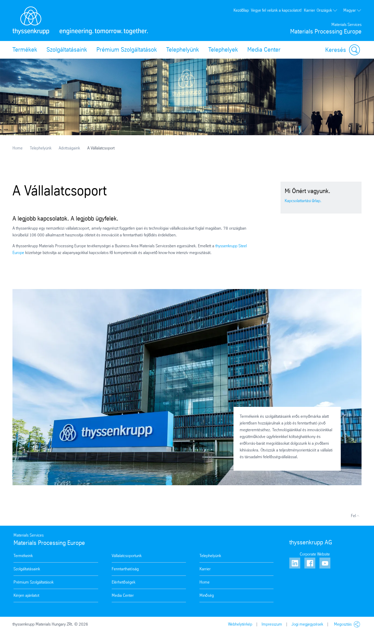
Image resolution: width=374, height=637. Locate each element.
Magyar (352, 10)
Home (17, 148)
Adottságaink (69, 148)
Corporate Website (315, 554)
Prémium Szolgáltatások (126, 49)
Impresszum (272, 624)
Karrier (309, 10)
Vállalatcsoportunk (127, 555)
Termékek (24, 49)
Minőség (206, 595)
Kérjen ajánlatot (26, 595)
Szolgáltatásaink (66, 49)
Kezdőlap (241, 10)
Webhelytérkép (240, 624)
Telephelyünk (182, 49)
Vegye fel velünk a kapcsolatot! (276, 10)
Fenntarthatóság (125, 568)
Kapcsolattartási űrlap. (303, 200)
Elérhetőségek (123, 582)
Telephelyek (223, 49)
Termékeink (23, 555)
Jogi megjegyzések (307, 624)
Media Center (263, 49)
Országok (327, 10)
